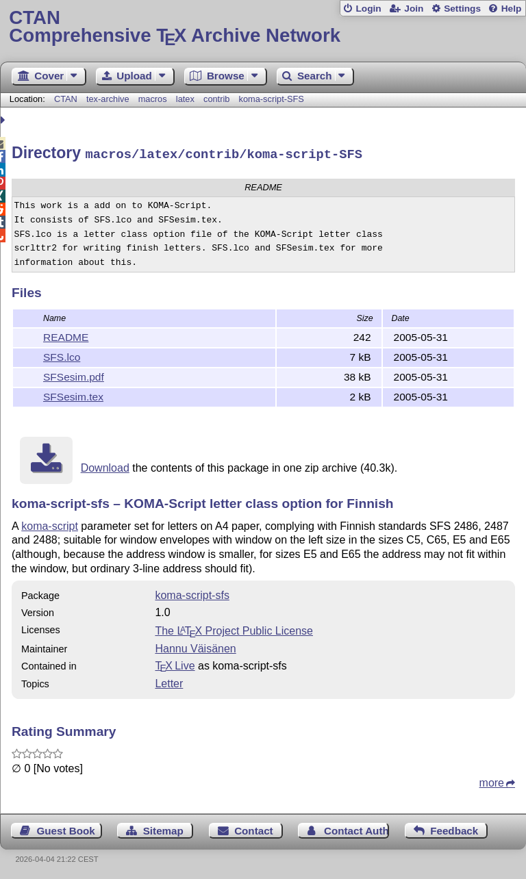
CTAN (65, 99)
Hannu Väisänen (195, 646)
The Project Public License (234, 629)
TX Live (175, 664)
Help (511, 8)
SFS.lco (61, 355)
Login (368, 8)
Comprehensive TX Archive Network (262, 27)
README (65, 335)
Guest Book (66, 829)
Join (413, 8)
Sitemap (163, 829)
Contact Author (356, 829)
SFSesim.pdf (73, 375)
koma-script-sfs (192, 593)
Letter (169, 681)
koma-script (49, 524)
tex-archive (107, 99)
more (491, 781)
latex (185, 99)
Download (105, 466)
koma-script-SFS (271, 99)
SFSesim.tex (73, 394)
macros (152, 99)
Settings (462, 8)
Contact (253, 829)
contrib (216, 99)
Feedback (454, 829)
